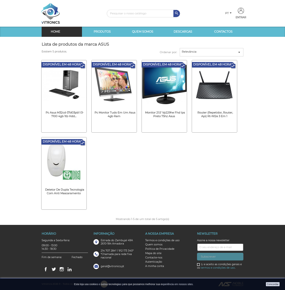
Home (55, 31)
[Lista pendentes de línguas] (229, 13)
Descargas (183, 31)
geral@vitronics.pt (112, 266)
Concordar (273, 284)
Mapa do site (153, 253)
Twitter (53, 269)
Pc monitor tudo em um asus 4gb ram (115, 114)
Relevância (211, 52)
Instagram (61, 269)
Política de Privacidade (159, 248)
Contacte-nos (153, 257)
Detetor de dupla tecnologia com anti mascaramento (64, 191)
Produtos (102, 31)
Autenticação (153, 261)
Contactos (223, 31)
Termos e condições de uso (162, 240)
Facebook (45, 269)
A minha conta (154, 266)
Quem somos (142, 31)
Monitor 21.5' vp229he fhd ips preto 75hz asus (165, 114)
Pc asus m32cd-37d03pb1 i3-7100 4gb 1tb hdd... (65, 114)
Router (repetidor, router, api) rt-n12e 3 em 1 (215, 114)
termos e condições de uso (218, 267)
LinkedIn (69, 269)
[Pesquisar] (143, 13)
